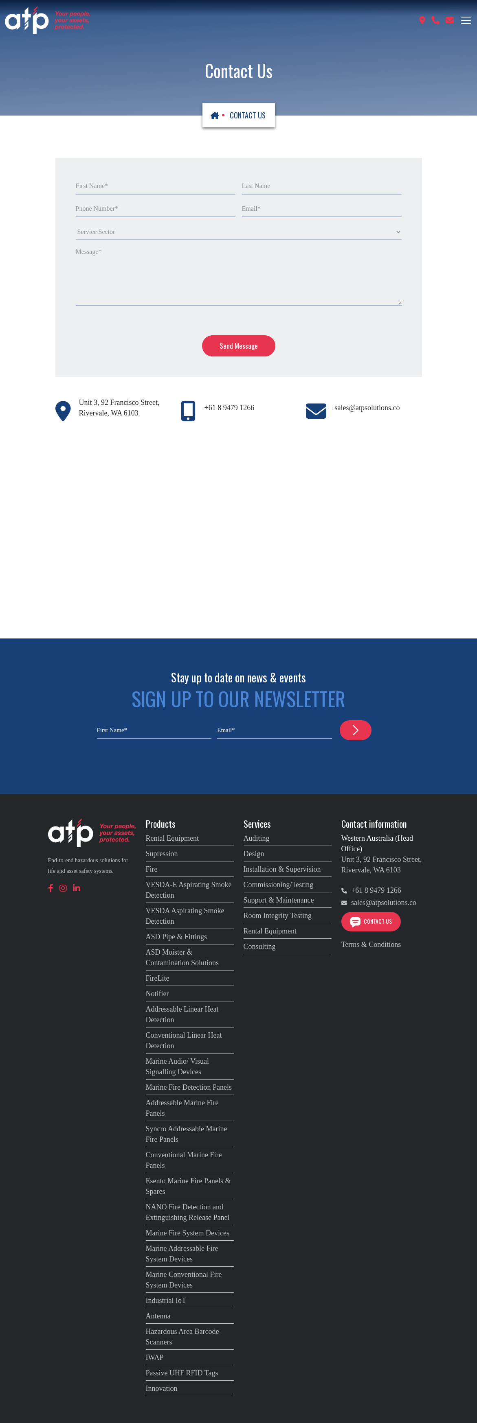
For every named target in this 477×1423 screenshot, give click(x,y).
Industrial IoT (166, 1300)
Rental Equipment (172, 838)
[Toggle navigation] (466, 20)
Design (254, 854)
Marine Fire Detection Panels (189, 1087)
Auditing (257, 838)
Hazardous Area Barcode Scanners (182, 1336)
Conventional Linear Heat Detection (184, 1040)
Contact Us (371, 921)
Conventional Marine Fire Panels (184, 1160)
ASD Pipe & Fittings (176, 937)
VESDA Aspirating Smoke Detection (185, 916)
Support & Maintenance (279, 900)
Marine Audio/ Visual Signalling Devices (177, 1066)
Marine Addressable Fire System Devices (182, 1253)
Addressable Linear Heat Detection (182, 1014)
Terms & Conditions (371, 944)
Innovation (162, 1388)
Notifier (157, 994)
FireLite (157, 978)
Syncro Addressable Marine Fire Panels (186, 1134)
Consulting (260, 946)
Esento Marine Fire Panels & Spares (188, 1186)
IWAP (155, 1357)
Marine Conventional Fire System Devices (184, 1279)
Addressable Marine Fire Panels (182, 1108)
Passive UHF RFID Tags (182, 1373)
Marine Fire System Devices (187, 1233)
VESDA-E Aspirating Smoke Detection (189, 890)
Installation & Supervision (282, 869)
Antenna (158, 1316)
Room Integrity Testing (278, 916)
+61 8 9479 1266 (229, 408)
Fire (152, 869)
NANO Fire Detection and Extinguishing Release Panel (188, 1212)
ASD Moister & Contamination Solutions (182, 957)
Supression (162, 854)
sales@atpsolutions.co (367, 408)
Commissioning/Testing (279, 885)
